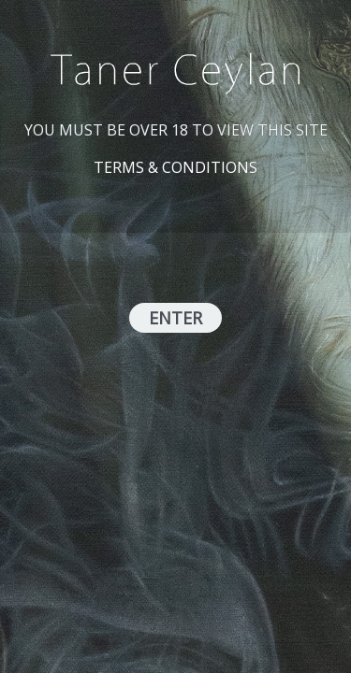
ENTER (175, 318)
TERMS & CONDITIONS (175, 167)
